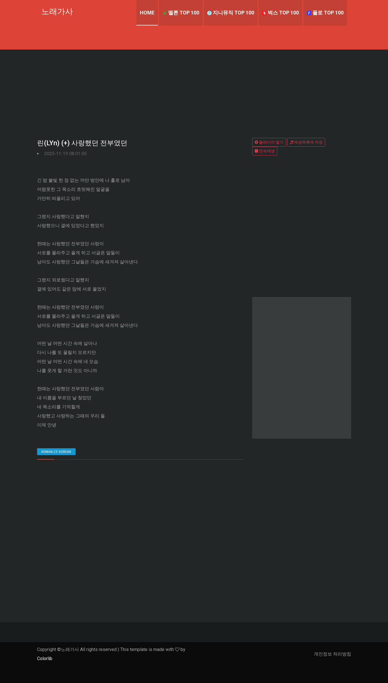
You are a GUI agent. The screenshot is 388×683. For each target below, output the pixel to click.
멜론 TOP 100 (180, 13)
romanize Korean (56, 451)
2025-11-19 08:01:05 (65, 153)
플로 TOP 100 (325, 13)
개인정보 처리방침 (332, 654)
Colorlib (44, 658)
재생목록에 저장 (306, 142)
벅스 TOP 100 (280, 13)
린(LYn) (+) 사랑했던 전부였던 (82, 143)
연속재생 (265, 151)
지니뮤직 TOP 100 (230, 13)
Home (147, 13)
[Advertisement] (194, 92)
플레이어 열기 (269, 142)
